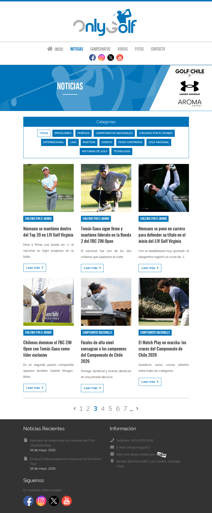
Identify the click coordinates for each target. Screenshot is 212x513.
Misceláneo (63, 133)
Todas (43, 133)
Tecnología (122, 151)
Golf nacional (159, 142)
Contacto (158, 49)
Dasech (107, 142)
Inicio (55, 49)
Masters (89, 142)
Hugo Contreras (130, 142)
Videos (123, 49)
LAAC (73, 142)
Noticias (76, 49)
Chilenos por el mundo (156, 133)
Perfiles (84, 133)
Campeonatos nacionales (114, 133)
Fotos (139, 49)
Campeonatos (100, 49)
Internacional (53, 142)
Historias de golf (94, 151)
